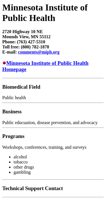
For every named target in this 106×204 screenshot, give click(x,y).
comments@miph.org (39, 52)
